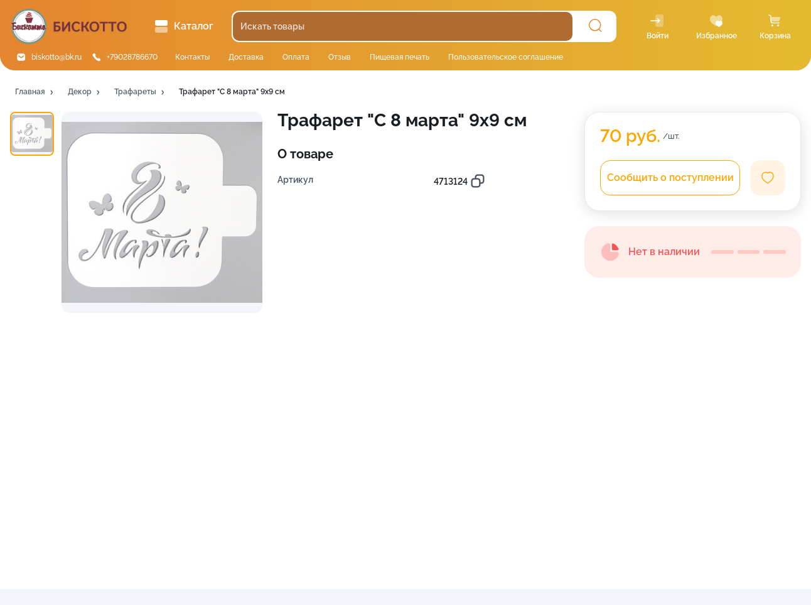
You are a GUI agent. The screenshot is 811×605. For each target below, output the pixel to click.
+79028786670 (132, 57)
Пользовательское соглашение (505, 57)
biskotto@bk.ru (56, 57)
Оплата (295, 57)
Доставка (246, 57)
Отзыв (339, 57)
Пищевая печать (399, 57)
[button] (35, 92)
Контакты (192, 57)
